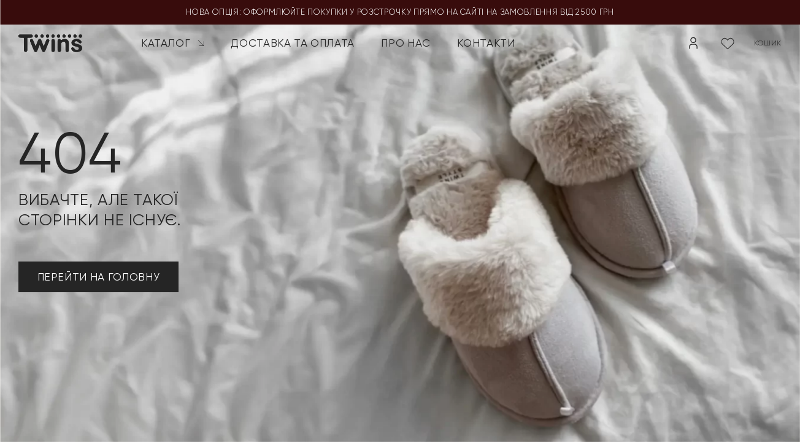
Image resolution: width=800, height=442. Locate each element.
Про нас (406, 43)
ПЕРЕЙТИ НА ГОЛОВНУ (98, 277)
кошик (768, 43)
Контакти (486, 43)
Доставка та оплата (293, 43)
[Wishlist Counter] (728, 43)
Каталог (172, 43)
